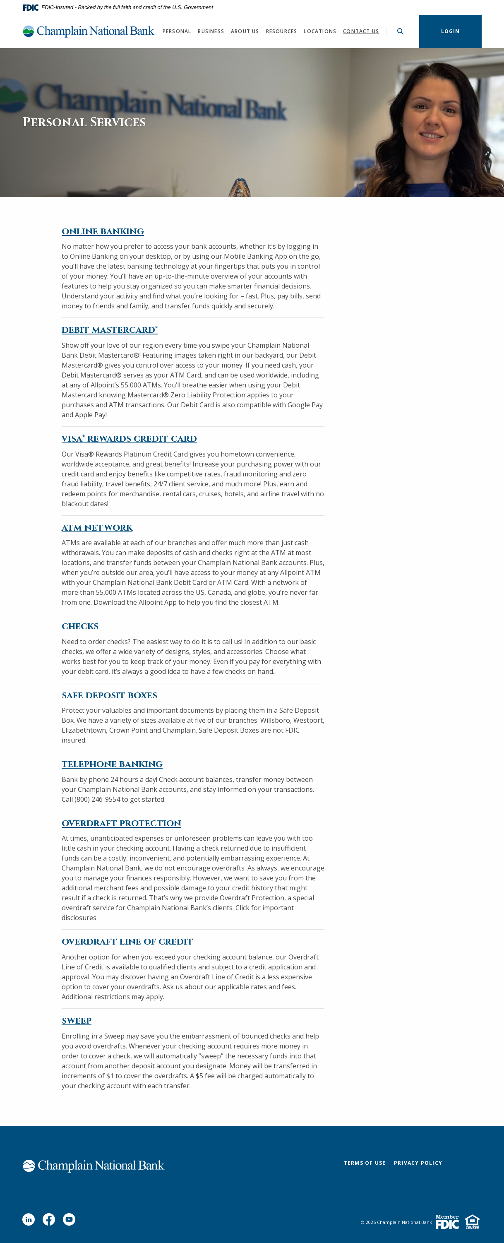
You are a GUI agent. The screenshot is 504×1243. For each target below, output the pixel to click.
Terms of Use (365, 1162)
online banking (103, 231)
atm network (97, 528)
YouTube (71, 1222)
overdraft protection (121, 823)
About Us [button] (245, 31)
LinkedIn (30, 1222)
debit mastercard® (110, 330)
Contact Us (361, 31)
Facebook (51, 1222)
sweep (76, 1021)
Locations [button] (320, 31)
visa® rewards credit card (129, 439)
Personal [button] (177, 31)
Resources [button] (282, 31)
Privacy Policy (418, 1162)
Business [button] (211, 31)
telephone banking (112, 764)
